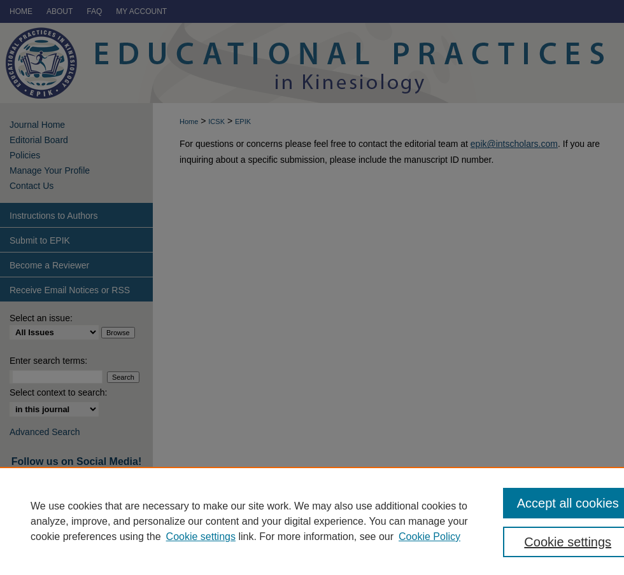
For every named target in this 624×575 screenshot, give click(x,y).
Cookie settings (201, 536)
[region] (312, 521)
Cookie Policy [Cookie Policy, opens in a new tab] (429, 536)
